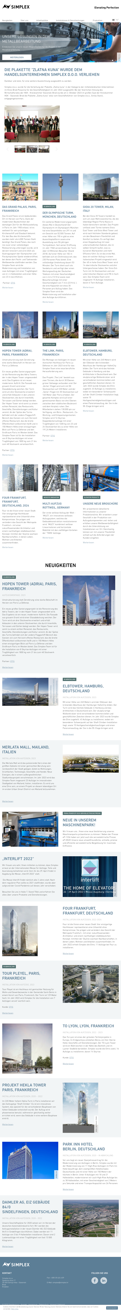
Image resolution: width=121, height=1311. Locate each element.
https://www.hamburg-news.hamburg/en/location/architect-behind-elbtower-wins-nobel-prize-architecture (53, 692)
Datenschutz (44, 1304)
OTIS (12, 661)
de (113, 20)
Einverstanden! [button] (112, 1308)
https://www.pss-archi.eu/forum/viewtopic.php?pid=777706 (113, 608)
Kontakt (24, 1304)
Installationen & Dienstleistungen (70, 20)
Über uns (24, 20)
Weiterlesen (17, 57)
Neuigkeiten (7, 20)
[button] (115, 20)
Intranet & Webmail (57, 1304)
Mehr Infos (14, 1309)
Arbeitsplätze (42, 20)
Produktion (97, 20)
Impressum (32, 1304)
